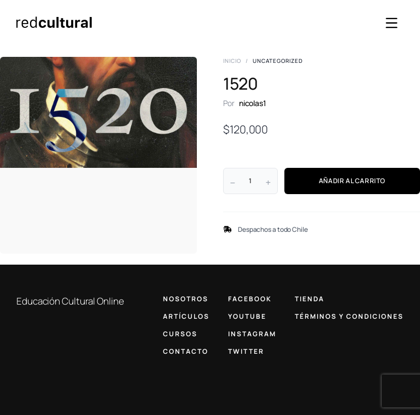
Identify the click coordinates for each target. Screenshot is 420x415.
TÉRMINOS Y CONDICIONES (349, 316)
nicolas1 (252, 103)
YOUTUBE (247, 316)
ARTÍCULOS (186, 316)
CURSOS (180, 333)
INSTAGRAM (252, 333)
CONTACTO (185, 351)
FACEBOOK (250, 298)
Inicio (232, 61)
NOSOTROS (185, 298)
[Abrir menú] (392, 23)
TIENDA (309, 298)
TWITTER (246, 351)
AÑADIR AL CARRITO (352, 180)
